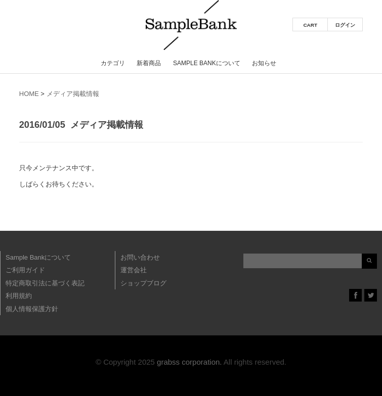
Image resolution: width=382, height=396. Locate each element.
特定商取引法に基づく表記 (45, 283)
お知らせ (264, 63)
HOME (29, 93)
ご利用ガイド (25, 270)
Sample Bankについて (206, 63)
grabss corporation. (189, 362)
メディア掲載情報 (73, 93)
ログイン (345, 25)
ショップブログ (143, 283)
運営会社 (133, 270)
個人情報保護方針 (32, 309)
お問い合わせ (140, 257)
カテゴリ (113, 63)
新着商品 (149, 63)
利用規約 (19, 296)
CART (310, 25)
